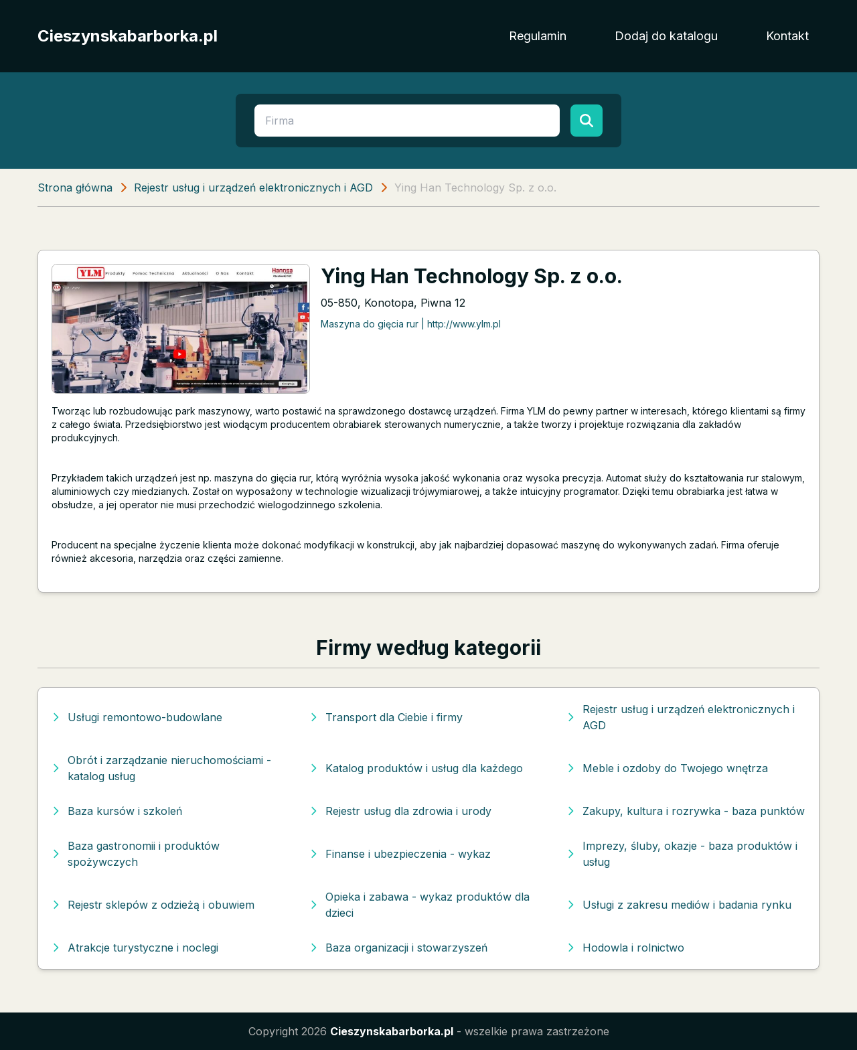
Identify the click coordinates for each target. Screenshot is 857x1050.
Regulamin (537, 36)
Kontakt (787, 36)
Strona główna (74, 187)
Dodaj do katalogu (666, 36)
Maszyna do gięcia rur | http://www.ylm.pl (411, 323)
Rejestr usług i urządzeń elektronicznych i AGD (253, 187)
